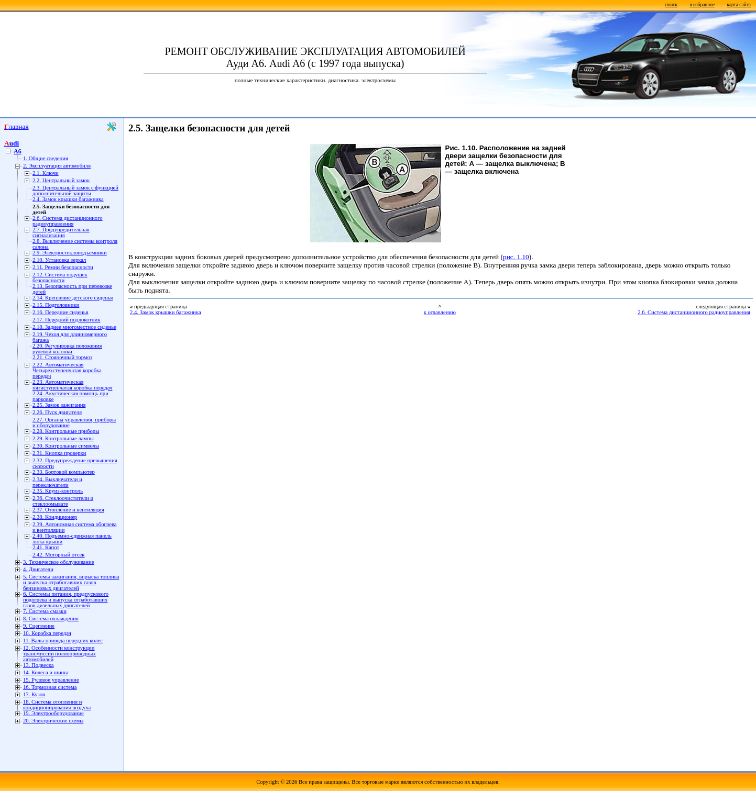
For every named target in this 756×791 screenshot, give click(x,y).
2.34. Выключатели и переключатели (57, 482)
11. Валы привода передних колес (63, 640)
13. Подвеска (38, 665)
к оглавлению (440, 312)
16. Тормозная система (49, 687)
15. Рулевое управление (51, 680)
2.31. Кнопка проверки (59, 453)
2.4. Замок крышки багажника (68, 199)
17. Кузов (34, 694)
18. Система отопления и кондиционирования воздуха (57, 704)
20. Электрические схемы (53, 720)
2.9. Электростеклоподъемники (69, 252)
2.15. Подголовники (55, 305)
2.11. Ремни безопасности (62, 267)
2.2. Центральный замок (61, 180)
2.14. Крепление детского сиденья (72, 297)
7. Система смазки (45, 611)
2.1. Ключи (45, 173)
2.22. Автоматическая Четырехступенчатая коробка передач (67, 370)
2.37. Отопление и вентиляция (68, 510)
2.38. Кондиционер (54, 517)
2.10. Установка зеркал (59, 260)
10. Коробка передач (47, 633)
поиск (671, 4)
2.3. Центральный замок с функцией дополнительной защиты (75, 190)
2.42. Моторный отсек (58, 555)
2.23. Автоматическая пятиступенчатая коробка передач (72, 385)
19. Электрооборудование (53, 713)
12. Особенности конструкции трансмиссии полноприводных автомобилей (59, 653)
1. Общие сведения (45, 158)
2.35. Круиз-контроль (57, 491)
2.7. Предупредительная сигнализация (61, 232)
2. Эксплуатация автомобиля (57, 166)
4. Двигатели (38, 569)
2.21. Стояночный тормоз (62, 357)
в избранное (702, 4)
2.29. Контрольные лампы (63, 438)
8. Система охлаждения (51, 618)
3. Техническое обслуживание (58, 562)
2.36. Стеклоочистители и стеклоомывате (62, 501)
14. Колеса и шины (45, 672)
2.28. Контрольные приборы (65, 431)
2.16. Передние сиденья (60, 312)
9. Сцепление (38, 626)
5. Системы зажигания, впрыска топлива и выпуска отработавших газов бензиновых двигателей (71, 582)
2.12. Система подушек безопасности (59, 277)
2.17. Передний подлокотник (66, 319)
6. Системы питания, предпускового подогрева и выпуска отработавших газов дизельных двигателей (65, 599)
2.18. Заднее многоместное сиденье (74, 327)
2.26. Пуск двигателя (57, 412)
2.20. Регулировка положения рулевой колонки (67, 348)
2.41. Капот (45, 547)
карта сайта (739, 4)
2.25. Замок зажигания (58, 405)
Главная (16, 126)
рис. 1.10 (516, 257)
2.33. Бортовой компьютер (63, 472)
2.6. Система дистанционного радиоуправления (67, 221)
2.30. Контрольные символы (65, 446)
